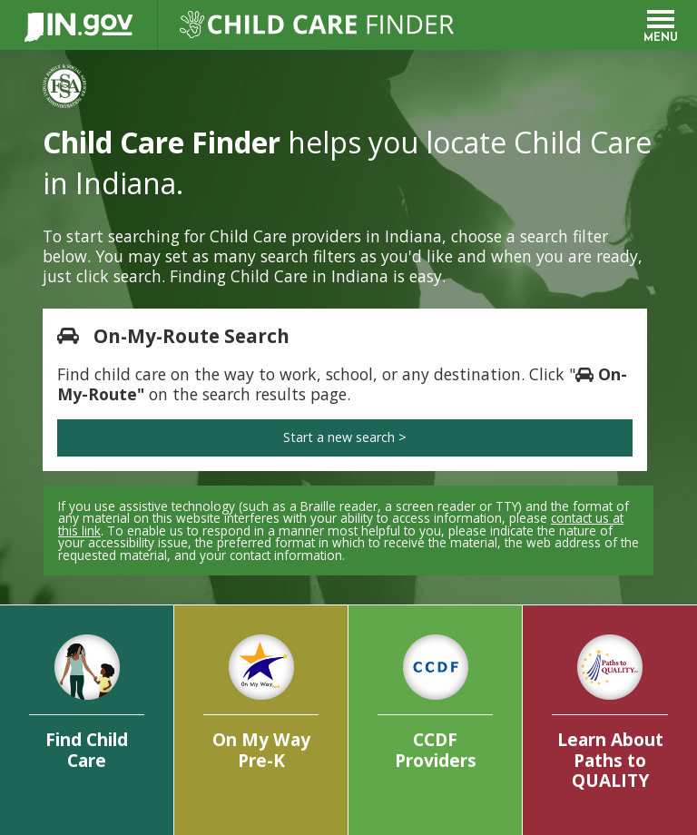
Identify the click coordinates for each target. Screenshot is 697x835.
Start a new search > (345, 437)
